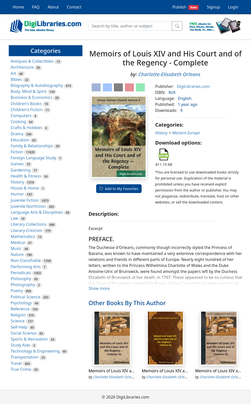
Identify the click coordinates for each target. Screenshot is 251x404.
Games (17, 164)
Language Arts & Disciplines (37, 212)
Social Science (24, 333)
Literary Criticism (26, 230)
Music (16, 248)
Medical (18, 242)
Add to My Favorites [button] (118, 188)
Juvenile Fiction (25, 200)
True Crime (21, 369)
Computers (21, 115)
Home (18, 7)
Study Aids (20, 345)
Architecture (22, 67)
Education (20, 140)
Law (14, 218)
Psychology (21, 303)
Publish (185, 7)
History (17, 182)
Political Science (25, 297)
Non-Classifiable (26, 260)
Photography (23, 284)
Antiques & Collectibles (32, 61)
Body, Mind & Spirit (29, 91)
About (53, 7)
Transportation (24, 357)
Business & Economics (31, 97)
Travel (16, 363)
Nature (17, 254)
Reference (20, 309)
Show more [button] (99, 288)
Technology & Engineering (35, 351)
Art (13, 73)
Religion (18, 315)
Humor (17, 194)
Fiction (17, 152)
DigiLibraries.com (193, 86)
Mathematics (23, 236)
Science (18, 321)
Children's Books (26, 103)
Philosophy (21, 278)
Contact (74, 7)
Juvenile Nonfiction (28, 206)
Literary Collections (28, 224)
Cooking (18, 121)
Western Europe (186, 133)
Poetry (17, 290)
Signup (213, 7)
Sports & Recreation (29, 339)
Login (233, 7)
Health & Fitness (26, 176)
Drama (17, 134)
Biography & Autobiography (37, 85)
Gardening (21, 170)
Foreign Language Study (33, 158)
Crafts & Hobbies (26, 127)
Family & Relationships (32, 146)
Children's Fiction (27, 109)
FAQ (35, 7)
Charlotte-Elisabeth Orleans (169, 74)
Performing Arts (26, 266)
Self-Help (19, 327)
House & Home (25, 188)
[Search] (130, 26)
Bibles (16, 79)
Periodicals (21, 272)
